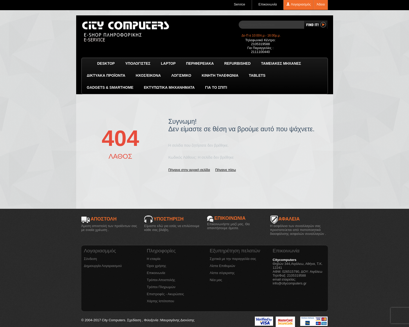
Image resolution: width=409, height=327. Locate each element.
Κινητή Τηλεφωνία (220, 75)
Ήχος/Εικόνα (148, 75)
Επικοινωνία (267, 4)
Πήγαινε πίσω (225, 170)
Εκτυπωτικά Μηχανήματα (169, 87)
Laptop (168, 63)
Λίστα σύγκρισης (222, 273)
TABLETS (257, 75)
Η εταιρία (153, 259)
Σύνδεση (90, 259)
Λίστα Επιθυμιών (222, 266)
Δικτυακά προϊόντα (106, 75)
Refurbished (237, 63)
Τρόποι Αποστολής (161, 280)
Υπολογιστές (138, 63)
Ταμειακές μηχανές (281, 63)
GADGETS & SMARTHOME (110, 87)
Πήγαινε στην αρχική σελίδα (189, 170)
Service (239, 4)
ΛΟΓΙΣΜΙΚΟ (181, 75)
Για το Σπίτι (216, 87)
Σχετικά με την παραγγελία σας (233, 259)
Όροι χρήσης (156, 266)
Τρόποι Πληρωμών (161, 287)
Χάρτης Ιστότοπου (160, 301)
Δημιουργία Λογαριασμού (103, 266)
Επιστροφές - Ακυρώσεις (165, 294)
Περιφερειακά (200, 63)
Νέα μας (216, 280)
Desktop (106, 63)
